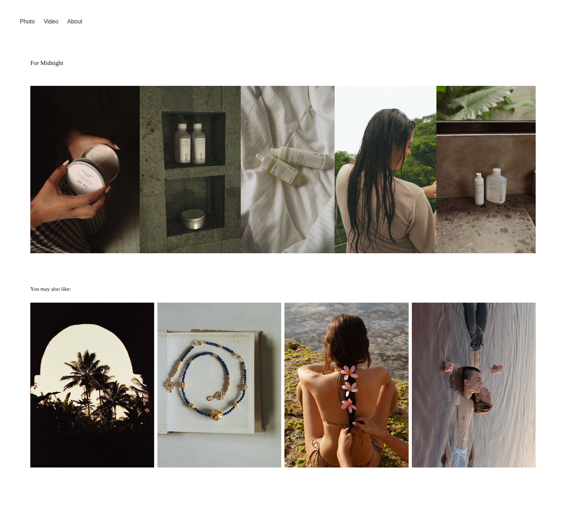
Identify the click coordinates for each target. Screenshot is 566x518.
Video (51, 21)
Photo (27, 21)
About (74, 21)
